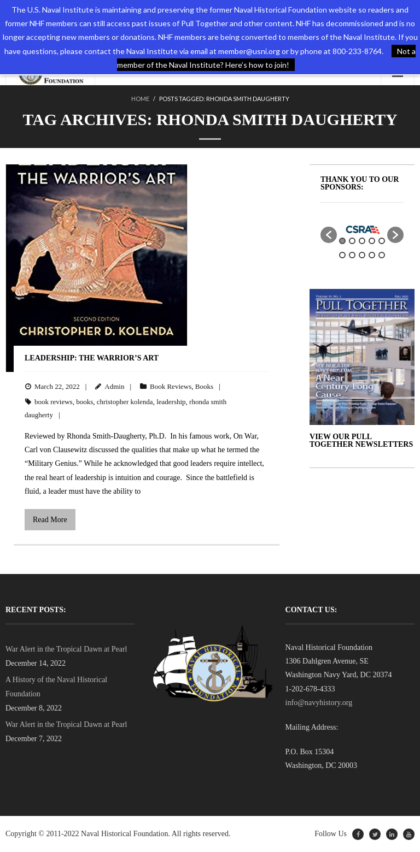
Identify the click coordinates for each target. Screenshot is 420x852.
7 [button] (352, 255)
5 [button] (381, 241)
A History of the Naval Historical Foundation (56, 686)
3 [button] (362, 241)
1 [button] (342, 241)
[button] (328, 235)
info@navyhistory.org (319, 703)
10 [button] (381, 255)
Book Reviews (170, 386)
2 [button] (352, 241)
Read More (50, 520)
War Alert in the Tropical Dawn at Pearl (66, 649)
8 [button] (362, 255)
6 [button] (342, 255)
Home (140, 98)
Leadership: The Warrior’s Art (93, 358)
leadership (170, 402)
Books (204, 386)
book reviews (53, 402)
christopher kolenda (125, 402)
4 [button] (372, 241)
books (84, 402)
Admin (114, 386)
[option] (362, 229)
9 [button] (372, 255)
